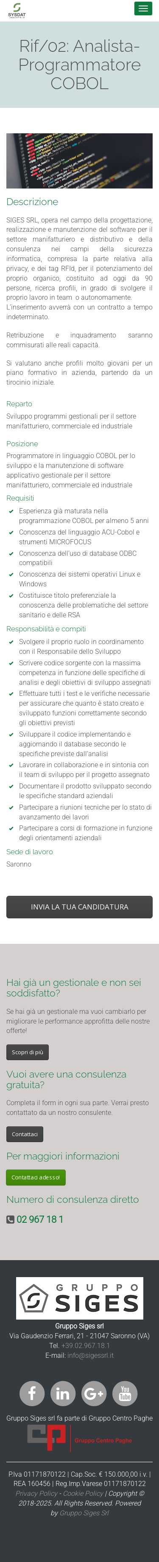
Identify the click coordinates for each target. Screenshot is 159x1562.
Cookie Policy (83, 1493)
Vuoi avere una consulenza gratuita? (66, 1079)
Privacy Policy (36, 1493)
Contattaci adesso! (36, 1177)
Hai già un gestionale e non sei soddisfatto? (73, 988)
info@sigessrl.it (90, 1355)
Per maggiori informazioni (63, 1156)
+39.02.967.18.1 (85, 1346)
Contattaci (25, 1134)
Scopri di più (27, 1052)
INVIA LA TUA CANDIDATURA (79, 907)
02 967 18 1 (40, 1219)
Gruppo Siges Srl (84, 1513)
